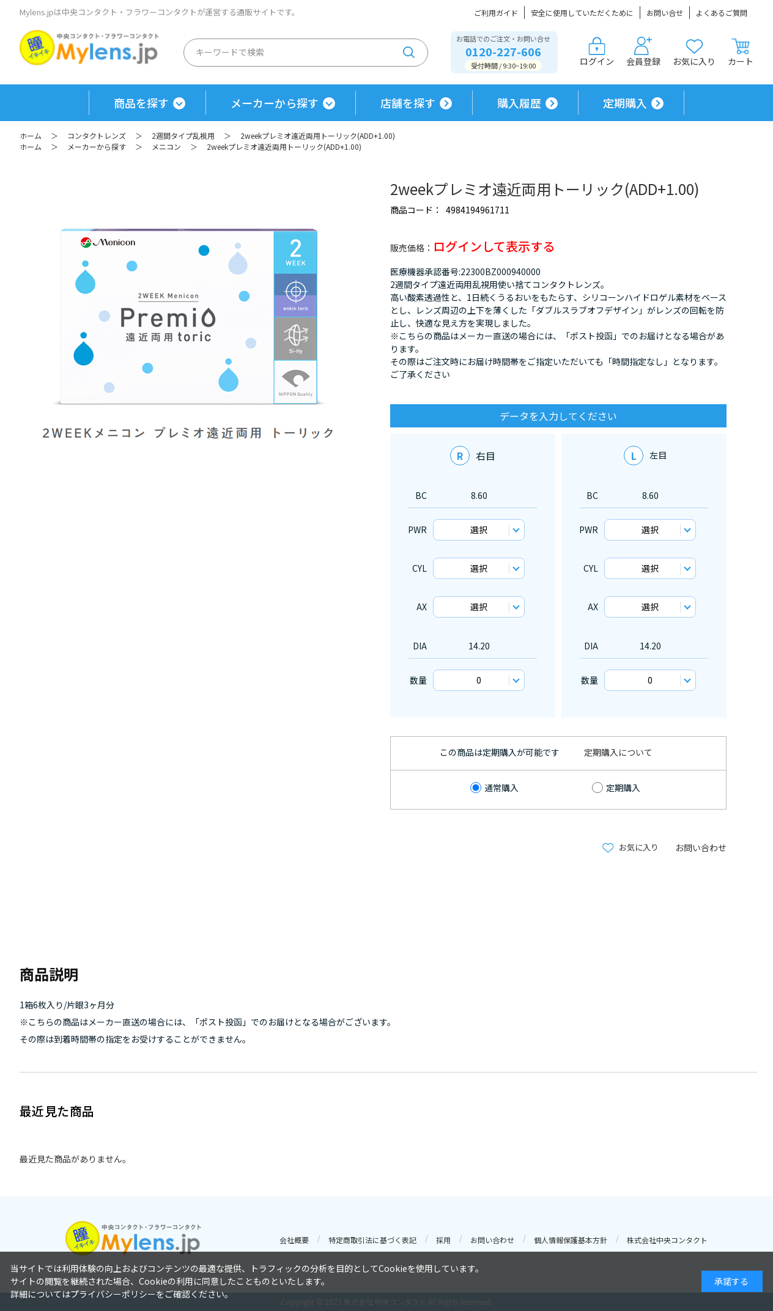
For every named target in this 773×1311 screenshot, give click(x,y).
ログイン (597, 52)
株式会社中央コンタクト (667, 1240)
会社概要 (294, 1240)
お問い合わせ (701, 847)
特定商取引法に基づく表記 (372, 1240)
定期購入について (618, 752)
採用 (443, 1240)
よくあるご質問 (721, 12)
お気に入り (694, 52)
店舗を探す (407, 103)
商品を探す (141, 103)
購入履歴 (519, 103)
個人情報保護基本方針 (570, 1240)
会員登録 (643, 52)
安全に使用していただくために (582, 12)
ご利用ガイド (496, 12)
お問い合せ (664, 12)
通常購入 (501, 787)
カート (740, 52)
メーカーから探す (275, 103)
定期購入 (625, 103)
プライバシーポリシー (113, 1294)
